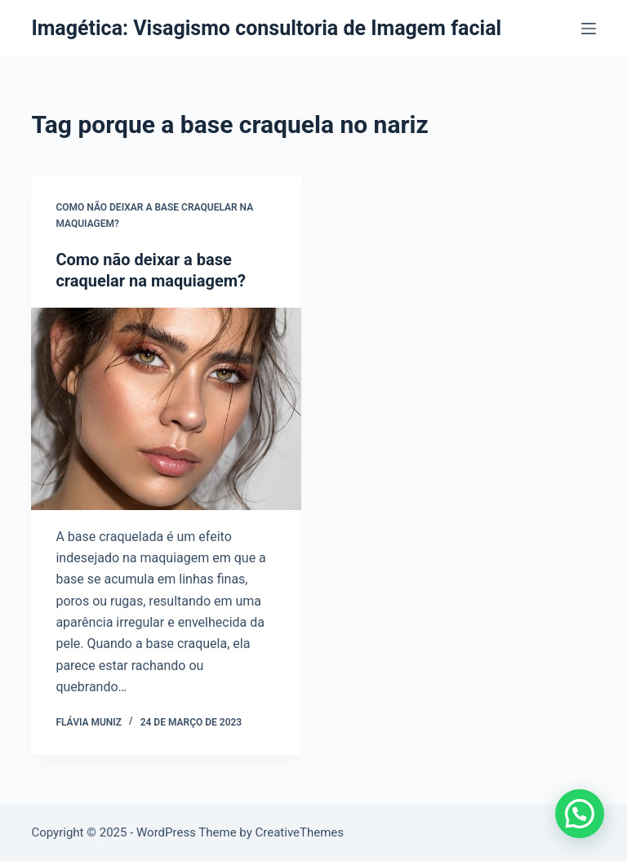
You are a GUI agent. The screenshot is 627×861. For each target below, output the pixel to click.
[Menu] (588, 28)
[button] (579, 813)
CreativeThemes (300, 832)
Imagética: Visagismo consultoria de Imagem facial (266, 28)
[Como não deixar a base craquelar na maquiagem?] (166, 409)
